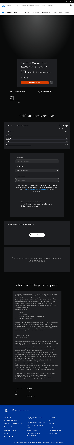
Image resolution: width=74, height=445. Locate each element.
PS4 (17, 5)
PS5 (13, 5)
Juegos (7, 5)
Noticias (37, 5)
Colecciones (36, 11)
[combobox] (37, 159)
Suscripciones (57, 11)
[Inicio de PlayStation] (3, 5)
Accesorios (30, 5)
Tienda (43, 5)
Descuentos (46, 11)
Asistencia (50, 5)
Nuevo (27, 11)
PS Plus (23, 5)
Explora (66, 11)
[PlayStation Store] (10, 10)
